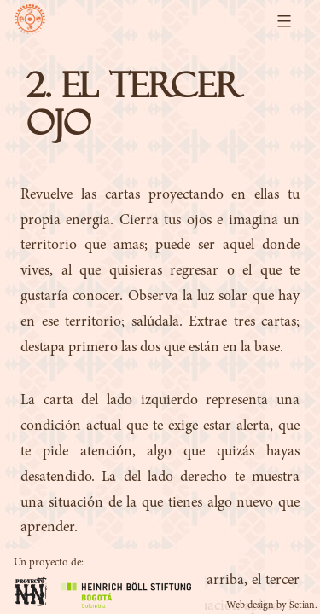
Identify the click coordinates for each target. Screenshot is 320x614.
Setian (302, 605)
